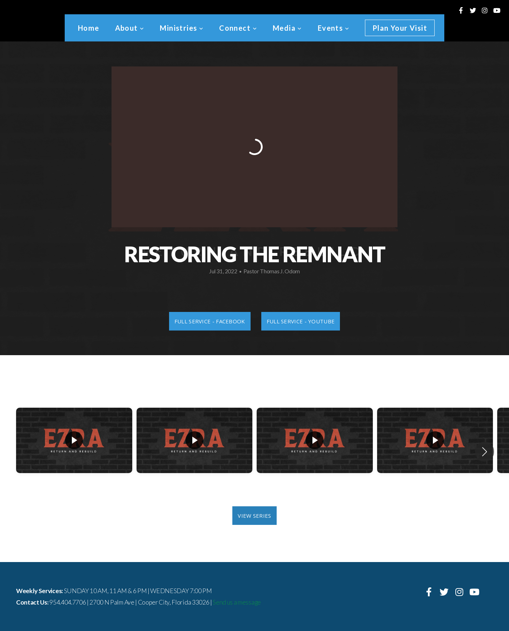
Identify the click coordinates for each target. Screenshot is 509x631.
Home (88, 28)
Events (333, 28)
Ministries (181, 28)
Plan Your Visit (399, 28)
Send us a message (237, 602)
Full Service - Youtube (301, 321)
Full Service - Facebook (209, 321)
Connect (238, 28)
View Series (254, 515)
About (129, 28)
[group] (74, 452)
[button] (484, 451)
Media (287, 28)
